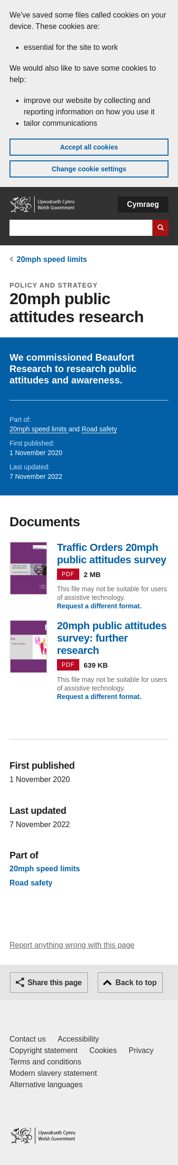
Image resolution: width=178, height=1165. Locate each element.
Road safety (99, 429)
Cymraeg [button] (143, 204)
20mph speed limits (52, 259)
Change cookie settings (89, 169)
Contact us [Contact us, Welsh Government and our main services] (27, 1039)
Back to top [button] (136, 983)
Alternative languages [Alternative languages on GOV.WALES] (46, 1085)
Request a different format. (99, 606)
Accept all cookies (89, 147)
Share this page (55, 983)
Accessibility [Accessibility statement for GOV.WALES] (78, 1039)
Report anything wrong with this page (71, 945)
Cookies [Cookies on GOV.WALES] (103, 1050)
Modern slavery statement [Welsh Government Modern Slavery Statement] (53, 1073)
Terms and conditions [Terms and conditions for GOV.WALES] (45, 1062)
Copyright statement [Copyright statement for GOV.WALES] (43, 1050)
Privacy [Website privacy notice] (141, 1050)
